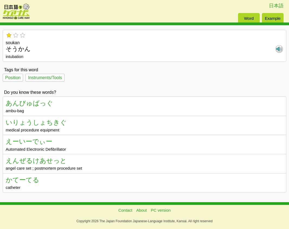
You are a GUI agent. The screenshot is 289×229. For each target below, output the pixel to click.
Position (13, 77)
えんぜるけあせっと (36, 160)
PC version (161, 210)
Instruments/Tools (45, 77)
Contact (125, 210)
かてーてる (22, 179)
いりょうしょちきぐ (36, 122)
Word (249, 18)
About (141, 210)
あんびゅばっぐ (29, 103)
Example (273, 18)
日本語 (276, 5)
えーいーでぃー (29, 141)
